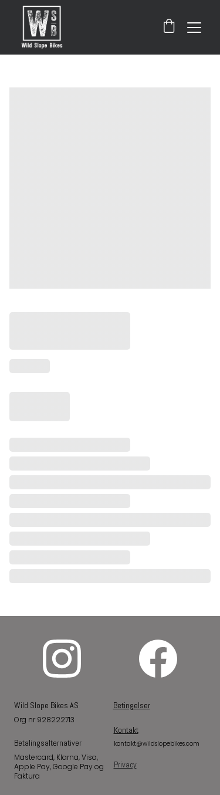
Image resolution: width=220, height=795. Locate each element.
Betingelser (131, 705)
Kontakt (126, 730)
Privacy (125, 764)
